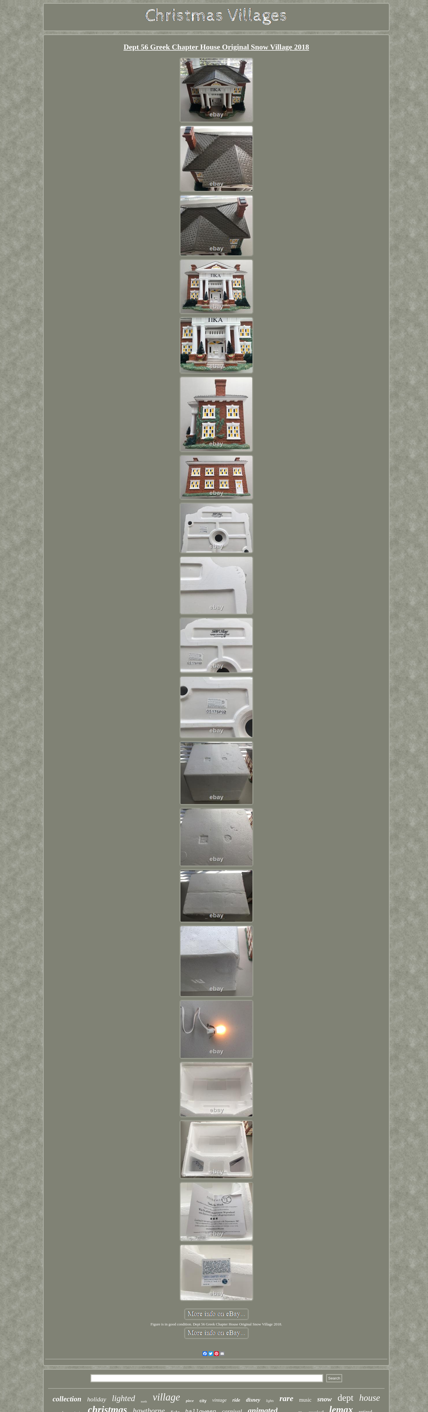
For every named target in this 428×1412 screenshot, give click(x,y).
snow (324, 1399)
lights (270, 1401)
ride (236, 1400)
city (202, 1400)
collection (67, 1399)
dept (345, 1397)
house (369, 1398)
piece (190, 1400)
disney (253, 1400)
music (305, 1400)
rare (286, 1398)
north (144, 1401)
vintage (219, 1400)
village (166, 1397)
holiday (96, 1399)
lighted (123, 1398)
